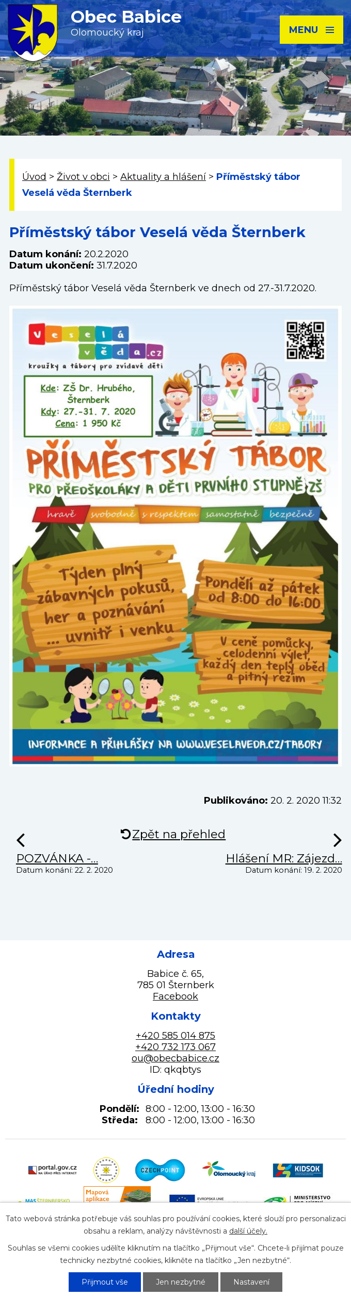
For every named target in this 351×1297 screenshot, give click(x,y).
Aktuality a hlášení (163, 176)
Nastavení (251, 1282)
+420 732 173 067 (175, 1047)
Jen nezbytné (180, 1282)
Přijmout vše (105, 1282)
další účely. (248, 1231)
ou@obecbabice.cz (175, 1058)
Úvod (34, 176)
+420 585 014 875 (175, 1035)
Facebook (175, 996)
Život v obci (83, 176)
